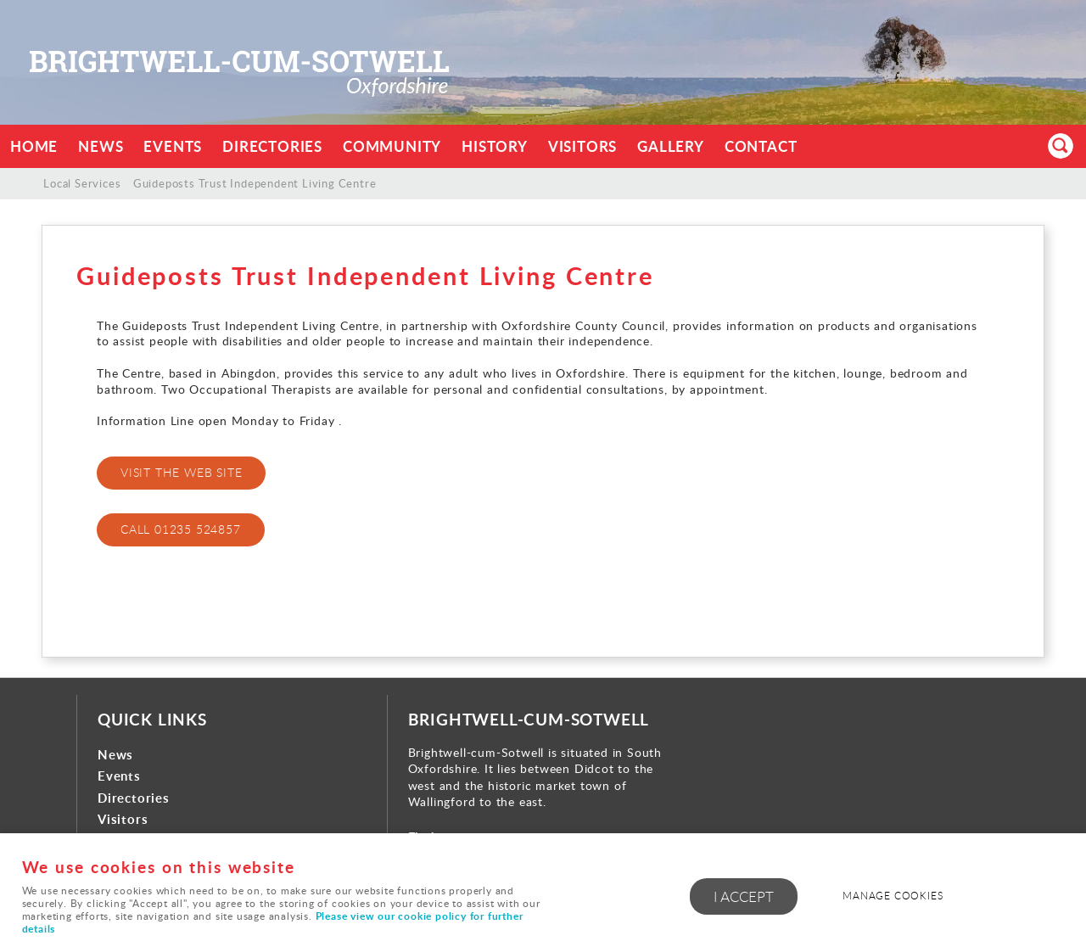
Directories (272, 146)
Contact (761, 146)
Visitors (582, 146)
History (495, 146)
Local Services (81, 183)
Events (172, 146)
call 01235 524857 (180, 529)
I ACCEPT (744, 896)
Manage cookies (892, 895)
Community (392, 146)
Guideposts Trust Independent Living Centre (255, 183)
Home (34, 146)
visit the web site (181, 472)
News (100, 146)
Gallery (670, 146)
